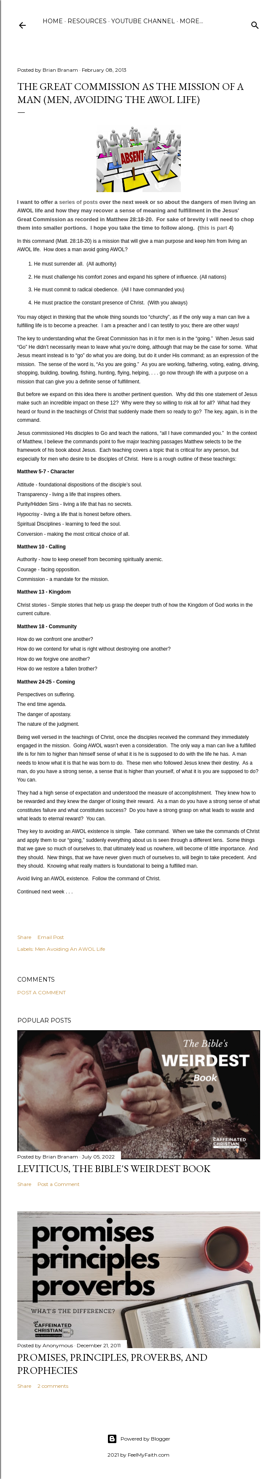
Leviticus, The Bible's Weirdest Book (113, 1168)
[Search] (255, 23)
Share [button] (24, 937)
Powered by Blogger (138, 1439)
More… (191, 21)
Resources (87, 21)
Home (53, 21)
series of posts (78, 202)
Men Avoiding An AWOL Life (70, 949)
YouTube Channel (143, 21)
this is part (214, 228)
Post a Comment (41, 992)
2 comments (53, 1386)
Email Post (51, 937)
